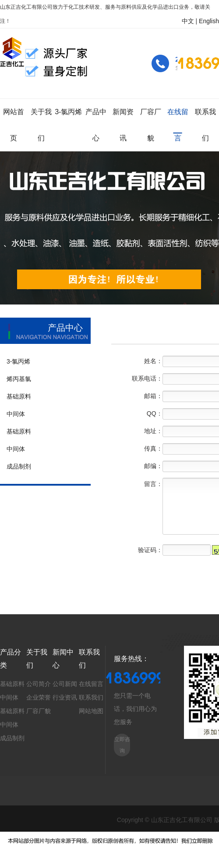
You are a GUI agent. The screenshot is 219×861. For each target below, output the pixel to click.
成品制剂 (19, 466)
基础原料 (19, 396)
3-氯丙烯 (18, 361)
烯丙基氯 (19, 378)
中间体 (16, 413)
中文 (188, 21)
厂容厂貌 (38, 710)
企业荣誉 (38, 697)
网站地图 (91, 710)
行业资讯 (65, 697)
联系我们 (91, 697)
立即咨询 (122, 745)
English (209, 21)
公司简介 (38, 683)
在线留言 (91, 683)
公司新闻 (65, 683)
